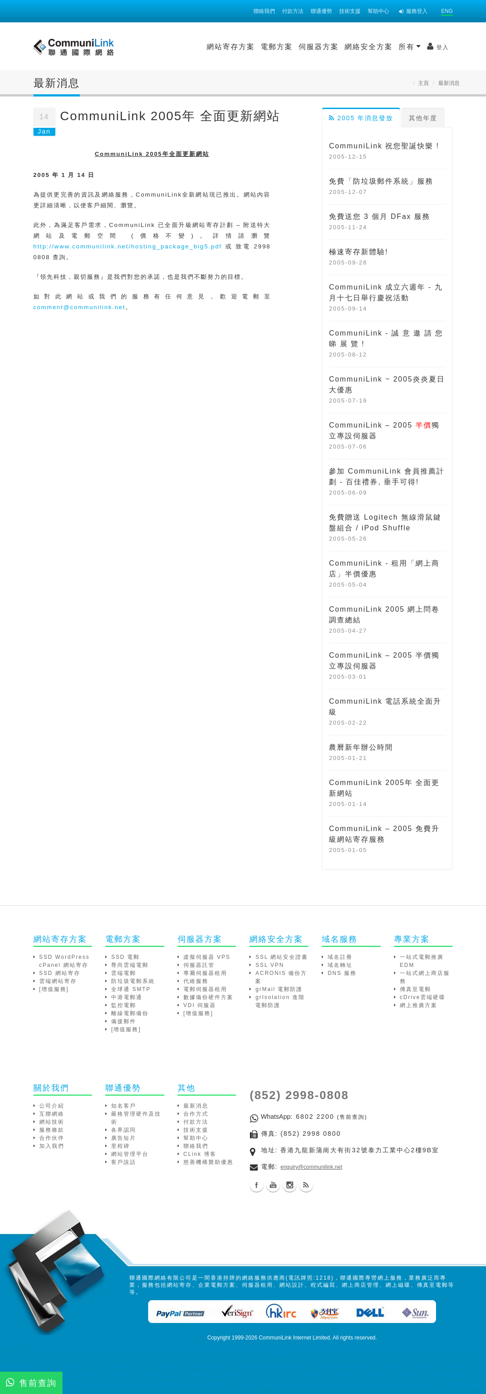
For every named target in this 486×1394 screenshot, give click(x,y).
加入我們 (51, 1146)
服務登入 (413, 11)
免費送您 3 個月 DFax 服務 (379, 216)
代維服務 (195, 981)
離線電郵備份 (130, 1013)
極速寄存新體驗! (358, 252)
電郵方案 (202, 46)
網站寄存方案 (156, 46)
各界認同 (123, 1130)
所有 (335, 46)
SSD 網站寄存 (59, 973)
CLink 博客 (199, 1154)
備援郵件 (123, 1021)
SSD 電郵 (125, 957)
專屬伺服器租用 (205, 973)
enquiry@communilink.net (311, 1167)
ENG (447, 11)
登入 (363, 46)
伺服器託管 (199, 965)
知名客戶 (123, 1106)
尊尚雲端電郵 (130, 965)
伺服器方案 (244, 46)
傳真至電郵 (415, 989)
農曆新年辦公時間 (361, 747)
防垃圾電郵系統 (133, 981)
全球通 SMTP (131, 989)
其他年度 (423, 118)
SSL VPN (269, 965)
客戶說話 (123, 1162)
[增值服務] (54, 989)
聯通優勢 (321, 11)
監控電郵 (123, 1005)
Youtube (273, 1185)
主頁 (423, 83)
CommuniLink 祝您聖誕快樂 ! (384, 146)
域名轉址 (340, 965)
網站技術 (51, 1122)
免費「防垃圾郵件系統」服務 (381, 181)
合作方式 (195, 1114)
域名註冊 (340, 957)
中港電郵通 (126, 997)
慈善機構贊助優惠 (208, 1162)
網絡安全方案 (294, 46)
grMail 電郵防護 (279, 989)
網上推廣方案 (418, 1005)
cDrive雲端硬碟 (422, 997)
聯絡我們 (264, 11)
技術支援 (350, 11)
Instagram (289, 1185)
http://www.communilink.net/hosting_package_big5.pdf (127, 246)
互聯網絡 (51, 1114)
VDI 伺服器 (199, 1005)
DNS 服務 (342, 973)
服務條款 (51, 1130)
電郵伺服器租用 (205, 989)
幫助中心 (378, 11)
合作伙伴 (51, 1138)
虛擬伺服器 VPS (206, 957)
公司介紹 (51, 1106)
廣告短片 (123, 1138)
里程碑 (120, 1146)
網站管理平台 (130, 1154)
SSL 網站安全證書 (281, 957)
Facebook (256, 1185)
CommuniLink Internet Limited (294, 1338)
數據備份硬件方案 (208, 997)
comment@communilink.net (79, 307)
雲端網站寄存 (58, 981)
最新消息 (195, 1106)
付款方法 (292, 11)
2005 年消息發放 (361, 118)
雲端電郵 (123, 973)
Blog (306, 1185)
